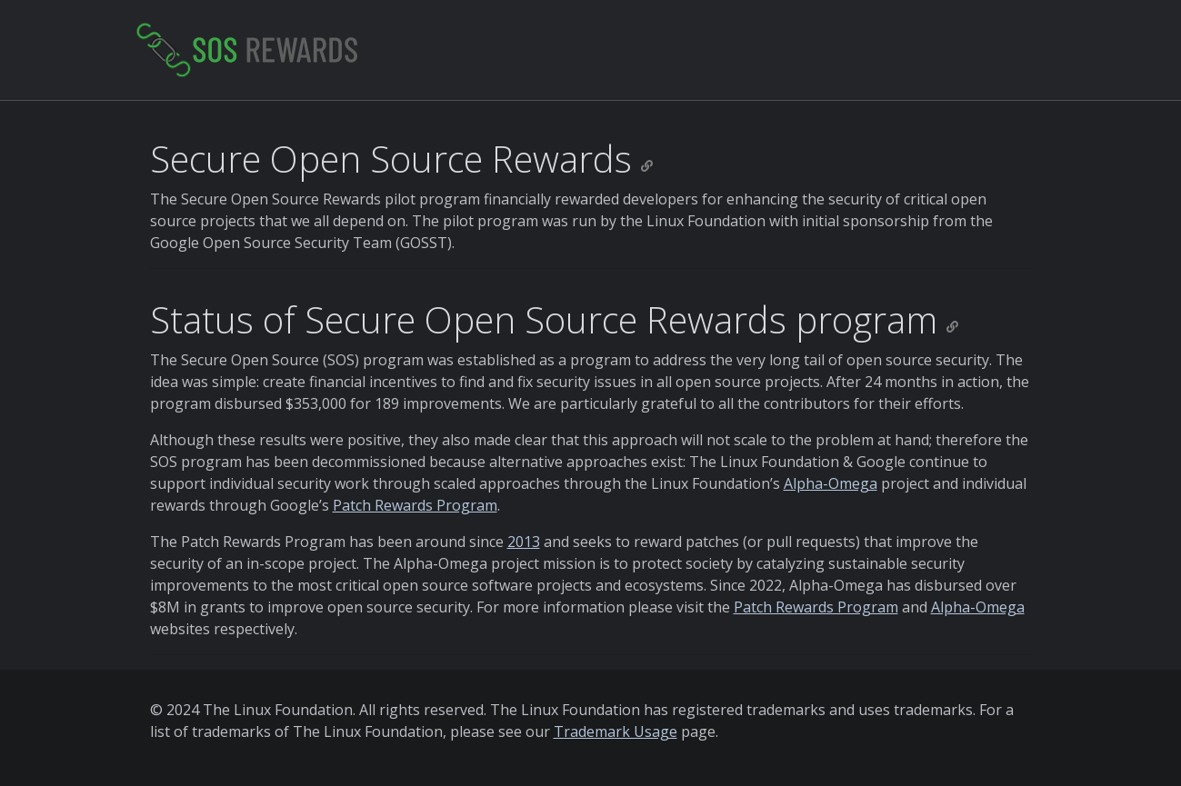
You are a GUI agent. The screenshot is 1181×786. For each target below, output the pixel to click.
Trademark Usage (615, 731)
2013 (523, 542)
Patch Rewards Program (415, 505)
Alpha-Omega (830, 483)
